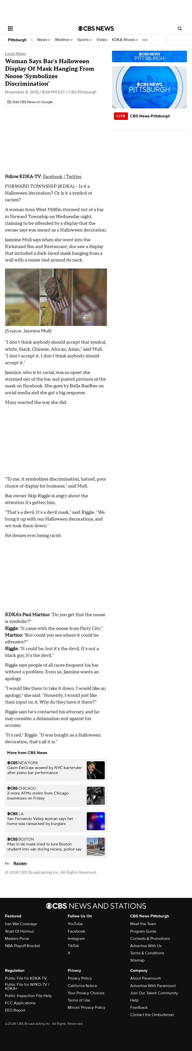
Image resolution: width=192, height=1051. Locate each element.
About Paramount (145, 978)
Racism (20, 863)
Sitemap (137, 960)
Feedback (139, 1008)
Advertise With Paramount (153, 986)
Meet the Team (143, 924)
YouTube (75, 924)
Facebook (52, 177)
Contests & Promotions (150, 939)
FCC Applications (20, 1003)
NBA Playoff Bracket (22, 946)
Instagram (76, 939)
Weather (63, 39)
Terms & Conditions (147, 953)
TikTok (73, 946)
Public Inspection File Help (28, 996)
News (43, 39)
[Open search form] (180, 28)
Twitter (74, 177)
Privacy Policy (80, 978)
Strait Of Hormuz (19, 931)
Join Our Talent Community (154, 993)
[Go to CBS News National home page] (96, 28)
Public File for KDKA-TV (26, 978)
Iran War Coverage (21, 924)
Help (134, 1000)
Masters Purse (17, 939)
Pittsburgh (17, 39)
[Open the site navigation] (37, 28)
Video (101, 39)
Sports (85, 39)
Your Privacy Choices (86, 993)
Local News (15, 54)
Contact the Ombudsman (152, 1015)
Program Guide (143, 931)
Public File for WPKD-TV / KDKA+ (27, 987)
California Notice (82, 986)
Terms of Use (79, 1000)
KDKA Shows (125, 39)
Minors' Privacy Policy (86, 1008)
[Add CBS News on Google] (30, 102)
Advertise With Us (146, 946)
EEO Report (15, 1010)
